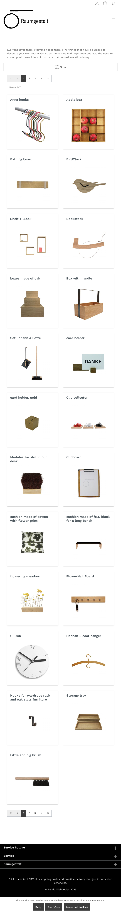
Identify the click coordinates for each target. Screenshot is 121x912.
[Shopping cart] (105, 3)
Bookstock (74, 219)
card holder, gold (23, 397)
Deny (38, 907)
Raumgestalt (12, 864)
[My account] (97, 3)
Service (9, 855)
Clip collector (77, 397)
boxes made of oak (25, 278)
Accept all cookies (77, 907)
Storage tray (76, 695)
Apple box (74, 99)
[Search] (113, 3)
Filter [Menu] (60, 66)
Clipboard (74, 457)
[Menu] (113, 19)
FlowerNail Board (80, 576)
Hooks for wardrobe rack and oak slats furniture (30, 697)
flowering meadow (25, 576)
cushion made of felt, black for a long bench (88, 518)
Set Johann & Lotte (25, 338)
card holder (75, 338)
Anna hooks (19, 99)
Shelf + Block (20, 219)
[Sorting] (60, 87)
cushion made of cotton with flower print (29, 518)
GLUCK (15, 636)
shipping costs (49, 879)
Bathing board (21, 159)
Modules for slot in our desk (28, 459)
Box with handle (79, 278)
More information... (95, 900)
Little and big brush (25, 755)
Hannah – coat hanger (83, 636)
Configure (54, 907)
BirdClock (74, 159)
